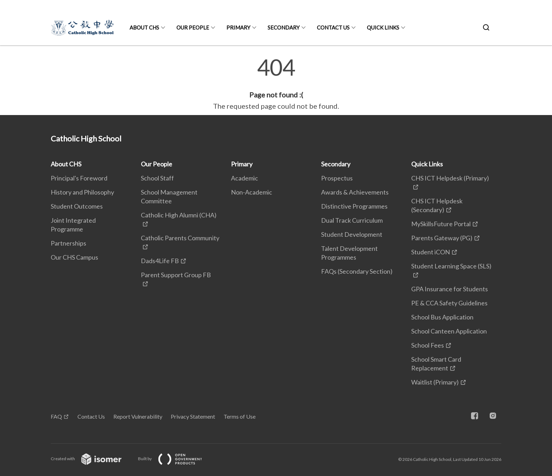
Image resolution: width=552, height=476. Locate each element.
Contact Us (333, 27)
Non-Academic (251, 192)
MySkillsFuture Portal (441, 224)
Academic (244, 178)
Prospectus (337, 178)
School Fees (427, 345)
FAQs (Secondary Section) (357, 271)
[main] (276, 84)
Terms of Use (240, 416)
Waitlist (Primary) (435, 382)
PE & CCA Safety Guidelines (449, 303)
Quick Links (383, 27)
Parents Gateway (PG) (441, 238)
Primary (238, 27)
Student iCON (430, 252)
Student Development (351, 234)
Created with (92, 458)
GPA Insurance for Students (449, 289)
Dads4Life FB (160, 261)
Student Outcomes (77, 206)
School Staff (157, 178)
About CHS (144, 27)
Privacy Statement (193, 416)
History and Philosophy (82, 192)
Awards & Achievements (355, 192)
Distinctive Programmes (354, 206)
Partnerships (68, 243)
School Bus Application (442, 317)
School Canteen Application (449, 331)
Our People (192, 27)
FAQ (56, 416)
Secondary (284, 27)
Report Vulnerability (137, 416)
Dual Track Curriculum (352, 220)
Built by (175, 458)
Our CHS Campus (74, 257)
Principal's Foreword (79, 178)
